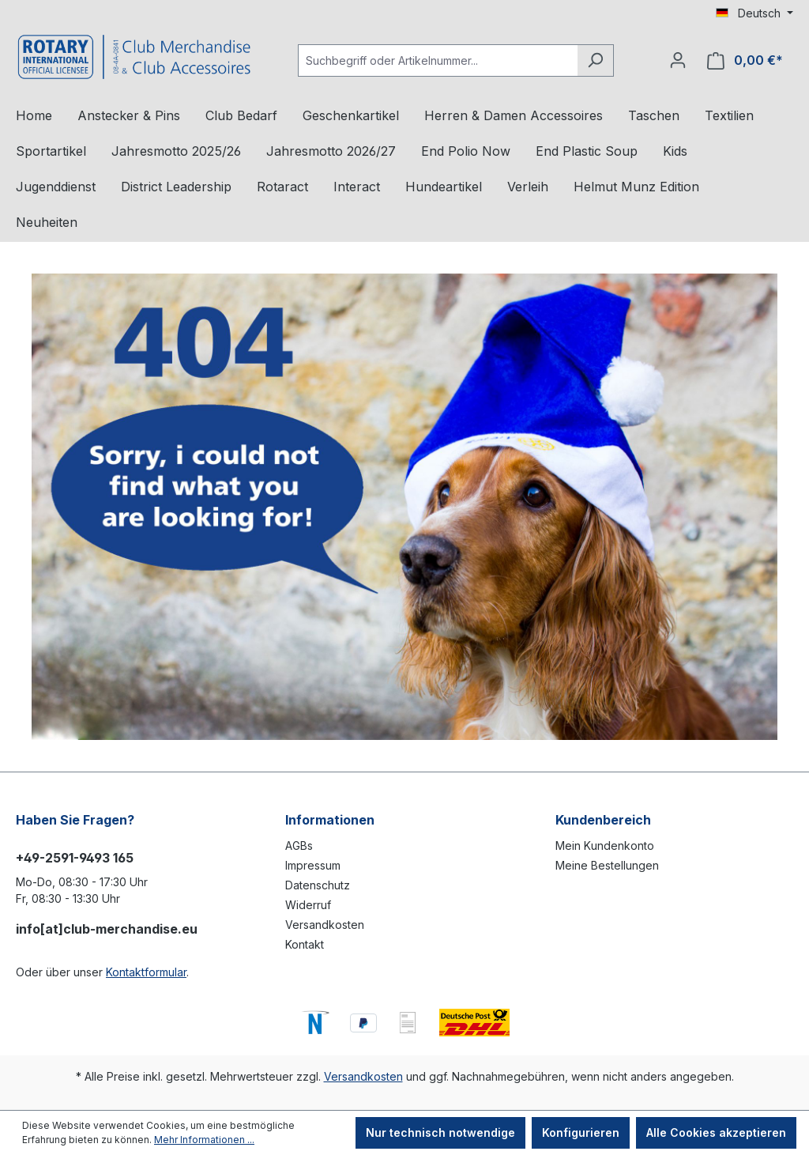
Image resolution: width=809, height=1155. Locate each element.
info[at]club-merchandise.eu (107, 929)
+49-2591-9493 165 (75, 858)
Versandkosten (324, 924)
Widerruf (308, 905)
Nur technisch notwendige (440, 1132)
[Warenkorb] (745, 60)
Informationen (329, 820)
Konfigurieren (580, 1132)
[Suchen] (595, 60)
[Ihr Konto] (678, 60)
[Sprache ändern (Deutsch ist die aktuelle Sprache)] (754, 13)
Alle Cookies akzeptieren (716, 1132)
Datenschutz (317, 885)
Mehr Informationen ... (204, 1140)
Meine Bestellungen (607, 865)
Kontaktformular (146, 972)
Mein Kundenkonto (604, 845)
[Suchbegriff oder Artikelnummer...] (438, 60)
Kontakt (304, 944)
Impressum (313, 865)
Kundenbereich (603, 820)
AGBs (299, 845)
